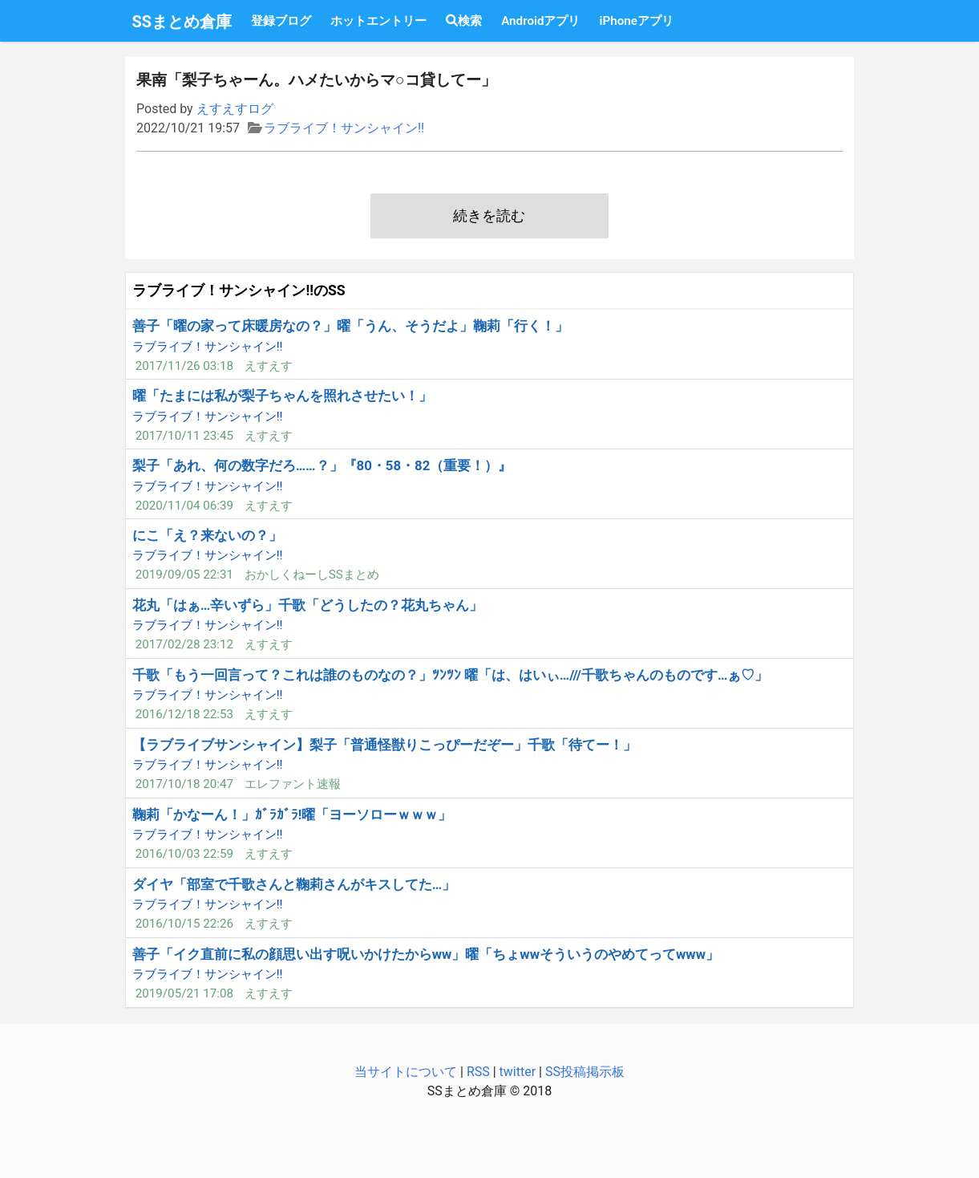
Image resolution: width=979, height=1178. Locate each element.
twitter (518, 1071)
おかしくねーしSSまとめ (312, 574)
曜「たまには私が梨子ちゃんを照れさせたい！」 (282, 396)
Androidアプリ (540, 21)
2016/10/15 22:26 (184, 923)
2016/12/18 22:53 (184, 714)
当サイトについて (405, 1071)
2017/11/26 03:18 (184, 366)
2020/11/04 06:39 (184, 505)
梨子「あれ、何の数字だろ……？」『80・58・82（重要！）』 (322, 465)
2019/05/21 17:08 (184, 993)
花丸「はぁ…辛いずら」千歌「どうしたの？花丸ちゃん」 (307, 605)
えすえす (269, 366)
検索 (464, 21)
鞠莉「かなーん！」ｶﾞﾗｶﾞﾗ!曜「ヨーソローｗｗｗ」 (292, 814)
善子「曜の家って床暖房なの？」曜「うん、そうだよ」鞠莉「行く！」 (350, 326)
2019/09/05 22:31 (184, 574)
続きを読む (489, 216)
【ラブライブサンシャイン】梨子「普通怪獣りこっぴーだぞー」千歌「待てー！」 (384, 745)
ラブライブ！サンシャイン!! (344, 128)
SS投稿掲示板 (585, 1071)
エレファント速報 (293, 784)
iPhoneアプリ (636, 21)
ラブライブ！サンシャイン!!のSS (238, 290)
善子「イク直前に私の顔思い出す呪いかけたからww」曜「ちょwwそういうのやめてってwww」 (425, 954)
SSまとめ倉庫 (182, 21)
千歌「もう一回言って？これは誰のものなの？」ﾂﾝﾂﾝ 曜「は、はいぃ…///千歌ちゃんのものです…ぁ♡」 (450, 675)
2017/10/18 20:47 (184, 784)
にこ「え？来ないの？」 (207, 535)
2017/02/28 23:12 (184, 644)
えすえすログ (234, 108)
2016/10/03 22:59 (184, 854)
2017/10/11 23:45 (184, 436)
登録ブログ (281, 21)
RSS (478, 1071)
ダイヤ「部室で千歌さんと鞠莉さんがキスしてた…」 (293, 884)
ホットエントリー (378, 21)
